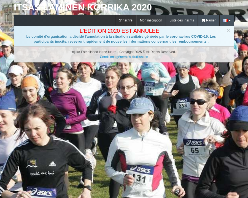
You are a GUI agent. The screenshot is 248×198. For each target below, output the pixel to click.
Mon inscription (151, 20)
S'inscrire (126, 20)
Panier (208, 20)
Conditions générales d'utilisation (124, 57)
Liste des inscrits (181, 20)
